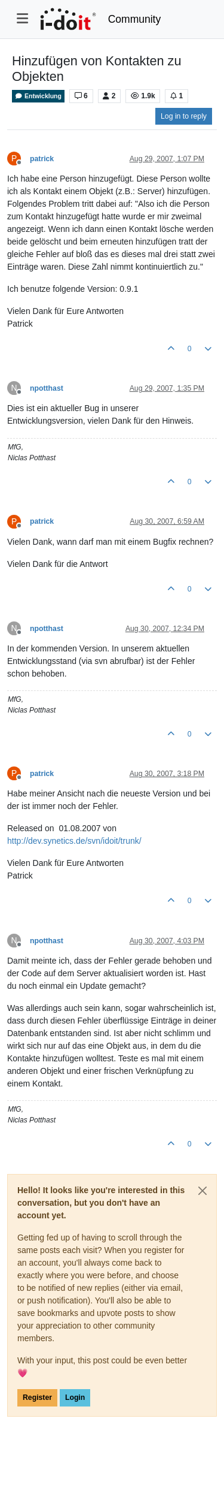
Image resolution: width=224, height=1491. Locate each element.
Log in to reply (184, 116)
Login (75, 1397)
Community (134, 19)
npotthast (46, 388)
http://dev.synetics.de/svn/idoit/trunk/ (74, 841)
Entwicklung (38, 96)
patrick (42, 159)
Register (37, 1397)
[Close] (202, 1191)
